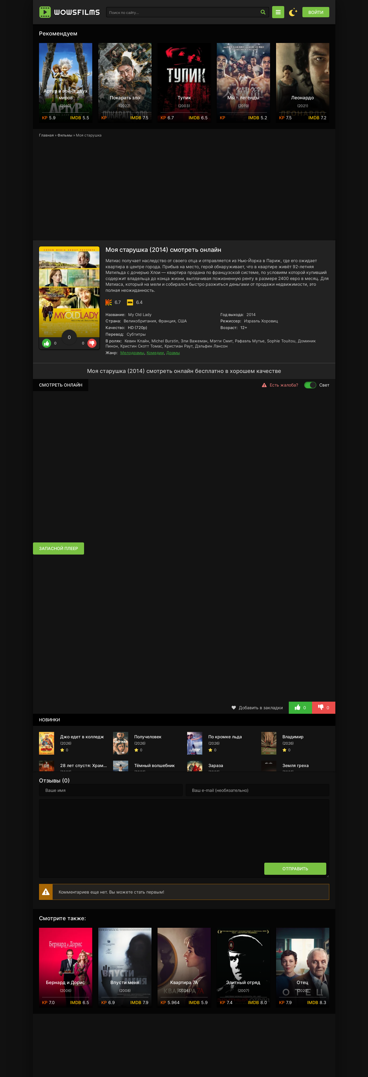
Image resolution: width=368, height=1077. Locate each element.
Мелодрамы (132, 352)
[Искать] (263, 12)
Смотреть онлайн (60, 384)
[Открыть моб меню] (278, 12)
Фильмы (64, 135)
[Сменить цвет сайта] (293, 12)
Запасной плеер (58, 548)
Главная (46, 135)
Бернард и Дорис (65, 982)
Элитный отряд (243, 982)
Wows (77, 12)
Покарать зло (125, 97)
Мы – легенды (243, 97)
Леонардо (302, 97)
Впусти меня (124, 982)
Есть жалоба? (280, 385)
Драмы (173, 352)
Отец (302, 982)
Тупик (184, 97)
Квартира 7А (184, 982)
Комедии (155, 352)
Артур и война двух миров (65, 94)
